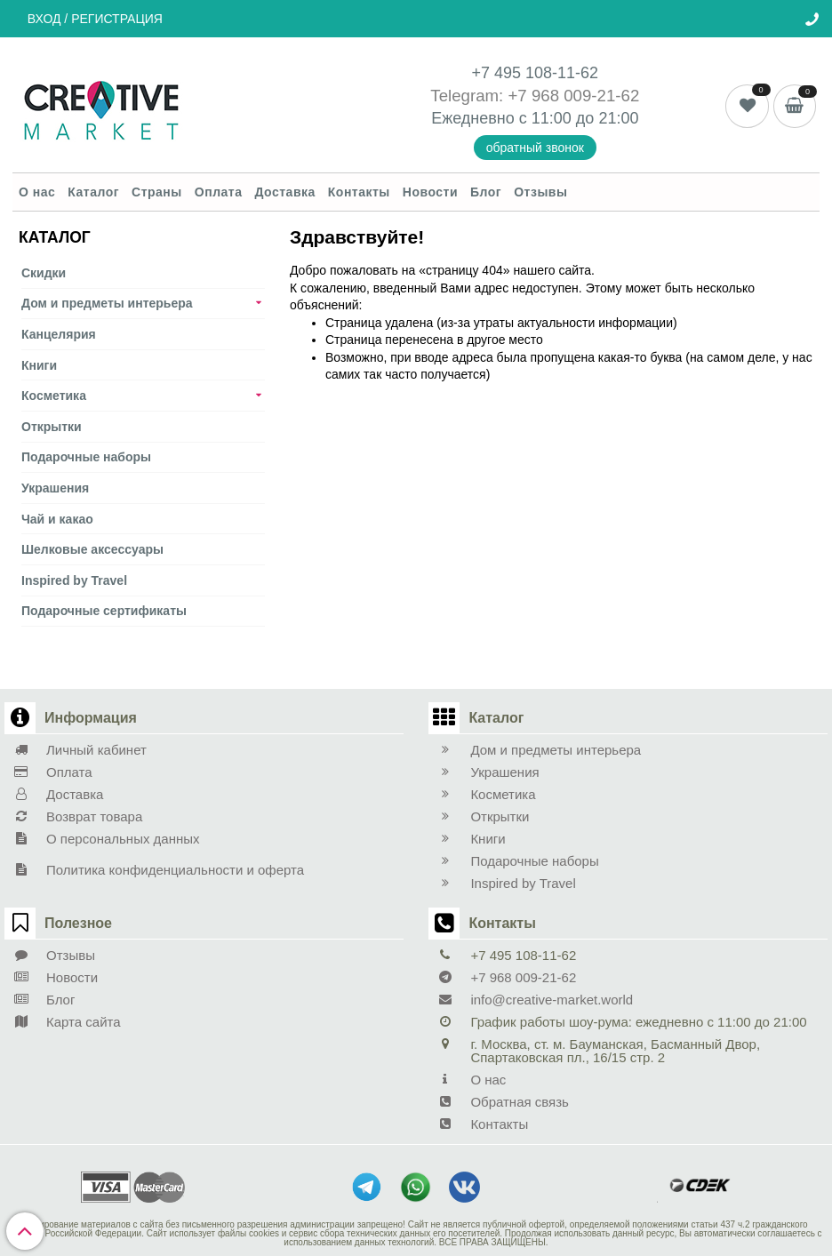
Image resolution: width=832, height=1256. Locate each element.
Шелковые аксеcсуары (92, 549)
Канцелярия (58, 334)
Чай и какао (57, 519)
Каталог (93, 192)
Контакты (359, 192)
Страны (157, 192)
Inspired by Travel (74, 580)
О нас (37, 192)
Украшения (55, 488)
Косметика (53, 395)
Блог (485, 192)
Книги (39, 365)
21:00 (618, 118)
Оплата (219, 192)
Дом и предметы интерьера (107, 303)
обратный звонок (535, 147)
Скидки (43, 273)
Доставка (284, 192)
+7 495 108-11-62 (535, 73)
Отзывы (540, 192)
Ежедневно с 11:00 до (514, 118)
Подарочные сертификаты (104, 611)
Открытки (51, 427)
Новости (430, 192)
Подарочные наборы (86, 457)
